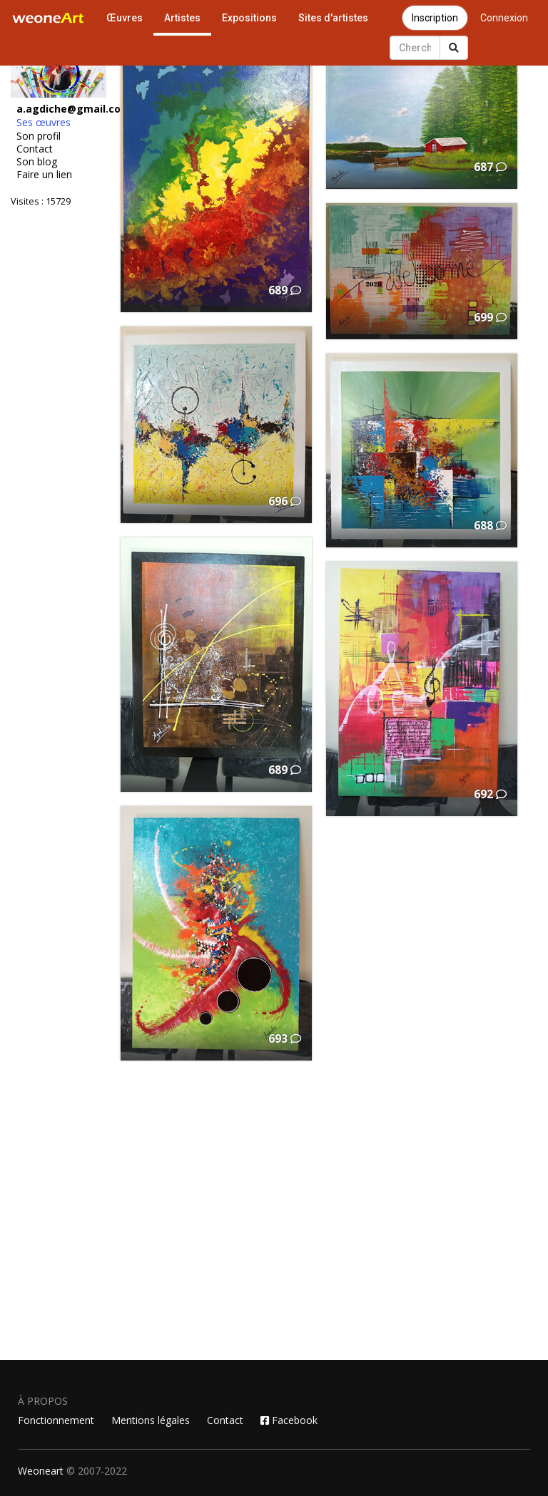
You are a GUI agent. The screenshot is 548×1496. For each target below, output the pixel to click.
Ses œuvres (43, 122)
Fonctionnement (56, 1420)
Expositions (249, 18)
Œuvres (124, 18)
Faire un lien (44, 174)
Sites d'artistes (333, 18)
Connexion (504, 18)
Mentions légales (150, 1420)
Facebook (289, 1420)
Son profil (38, 136)
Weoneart (41, 1470)
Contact (34, 149)
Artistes (182, 18)
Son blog (36, 161)
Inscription (435, 18)
